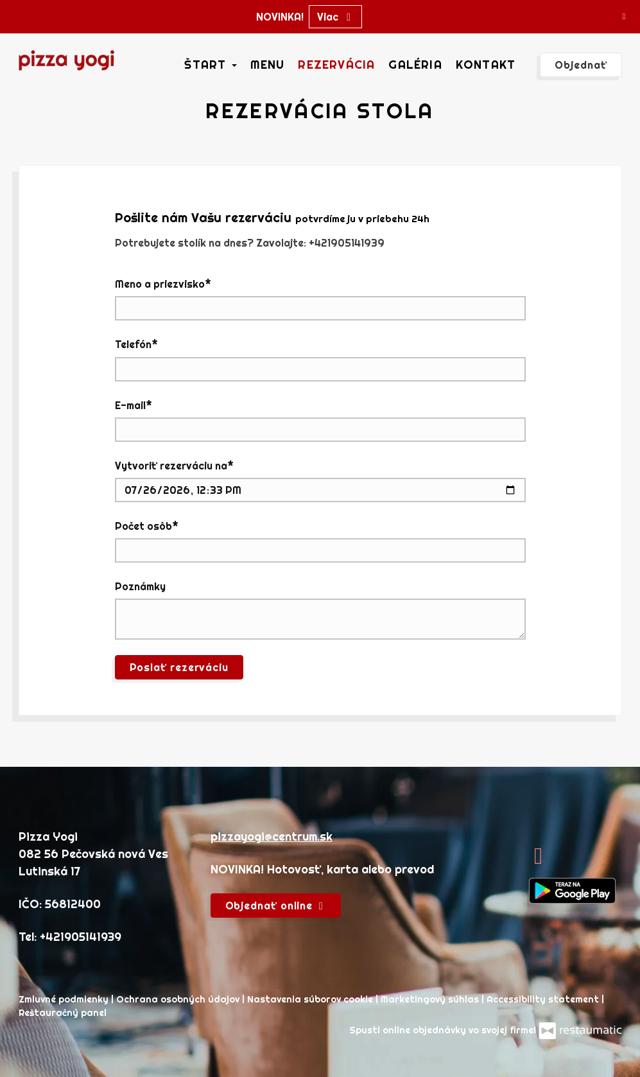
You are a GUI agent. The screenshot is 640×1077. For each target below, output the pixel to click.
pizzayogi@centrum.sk (272, 836)
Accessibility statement (544, 999)
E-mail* (133, 405)
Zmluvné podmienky (65, 999)
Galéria (415, 64)
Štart (210, 64)
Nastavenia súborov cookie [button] (311, 999)
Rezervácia (336, 64)
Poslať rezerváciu (179, 667)
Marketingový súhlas (431, 999)
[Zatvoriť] (624, 16)
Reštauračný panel (63, 1013)
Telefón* (136, 344)
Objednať (581, 64)
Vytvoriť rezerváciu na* (174, 465)
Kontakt (485, 64)
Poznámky (140, 586)
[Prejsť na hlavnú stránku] (67, 60)
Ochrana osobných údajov (179, 999)
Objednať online (276, 905)
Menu (267, 64)
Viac (335, 16)
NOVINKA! (280, 16)
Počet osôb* (146, 526)
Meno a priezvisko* (163, 283)
